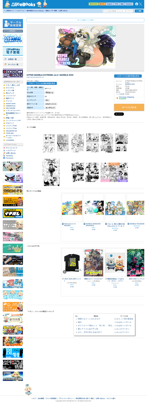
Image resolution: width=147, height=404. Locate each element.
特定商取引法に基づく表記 (85, 398)
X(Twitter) (9, 156)
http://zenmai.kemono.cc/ (35, 77)
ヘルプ (33, 398)
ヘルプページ (20, 10)
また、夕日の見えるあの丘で (90, 332)
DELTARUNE (10, 108)
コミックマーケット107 (13, 120)
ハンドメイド (11, 96)
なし (47, 100)
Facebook (9, 158)
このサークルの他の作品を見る (128, 76)
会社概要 (41, 398)
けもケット (10, 123)
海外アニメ (10, 98)
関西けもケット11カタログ (89, 319)
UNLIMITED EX (11, 131)
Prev (64, 272)
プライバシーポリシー (66, 398)
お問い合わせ (63, 10)
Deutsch (129, 4)
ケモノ (8, 85)
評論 (7, 118)
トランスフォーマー (13, 110)
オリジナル (10, 88)
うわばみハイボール (123, 322)
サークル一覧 (11, 64)
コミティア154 (11, 128)
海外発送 (35, 10)
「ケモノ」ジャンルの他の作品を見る (41, 83)
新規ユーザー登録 (51, 10)
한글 (121, 4)
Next (144, 272)
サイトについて (11, 148)
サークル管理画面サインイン (13, 31)
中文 (116, 4)
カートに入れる (129, 107)
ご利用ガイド (10, 10)
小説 (12, 118)
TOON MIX (10, 133)
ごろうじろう (115, 283)
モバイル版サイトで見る (85, 20)
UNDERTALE (11, 106)
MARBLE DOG (130, 84)
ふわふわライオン (122, 329)
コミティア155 (11, 126)
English (109, 4)
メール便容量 (120, 94)
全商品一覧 (10, 59)
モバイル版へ (111, 398)
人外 (18, 85)
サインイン (93, 4)
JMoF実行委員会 (72, 283)
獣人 (13, 85)
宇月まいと (49, 92)
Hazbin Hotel (10, 103)
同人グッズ (10, 93)
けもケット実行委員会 (93, 281)
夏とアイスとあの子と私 (88, 329)
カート (102, 4)
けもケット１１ (51, 104)
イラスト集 (10, 90)
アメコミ (9, 101)
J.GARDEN (10, 140)
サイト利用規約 (51, 398)
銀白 (80, 322)
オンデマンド (50, 108)
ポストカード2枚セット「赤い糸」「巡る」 (96, 325)
